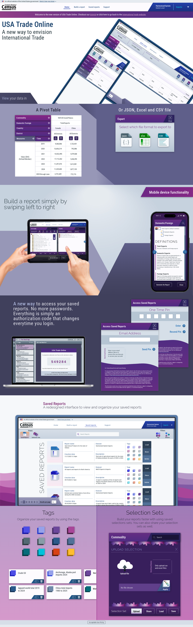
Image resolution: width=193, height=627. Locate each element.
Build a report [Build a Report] (79, 7)
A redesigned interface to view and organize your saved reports (92, 407)
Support (106, 7)
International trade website (134, 14)
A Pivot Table (48, 110)
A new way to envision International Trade (27, 34)
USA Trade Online (27, 24)
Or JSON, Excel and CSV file (145, 110)
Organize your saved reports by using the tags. (48, 519)
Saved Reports (54, 404)
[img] (9, 7)
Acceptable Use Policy (96, 622)
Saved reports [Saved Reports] (94, 7)
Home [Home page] (66, 7)
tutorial (93, 14)
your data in (14, 98)
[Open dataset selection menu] (174, 7)
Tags (48, 512)
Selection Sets (144, 512)
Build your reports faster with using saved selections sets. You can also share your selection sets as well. (145, 522)
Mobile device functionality (169, 192)
